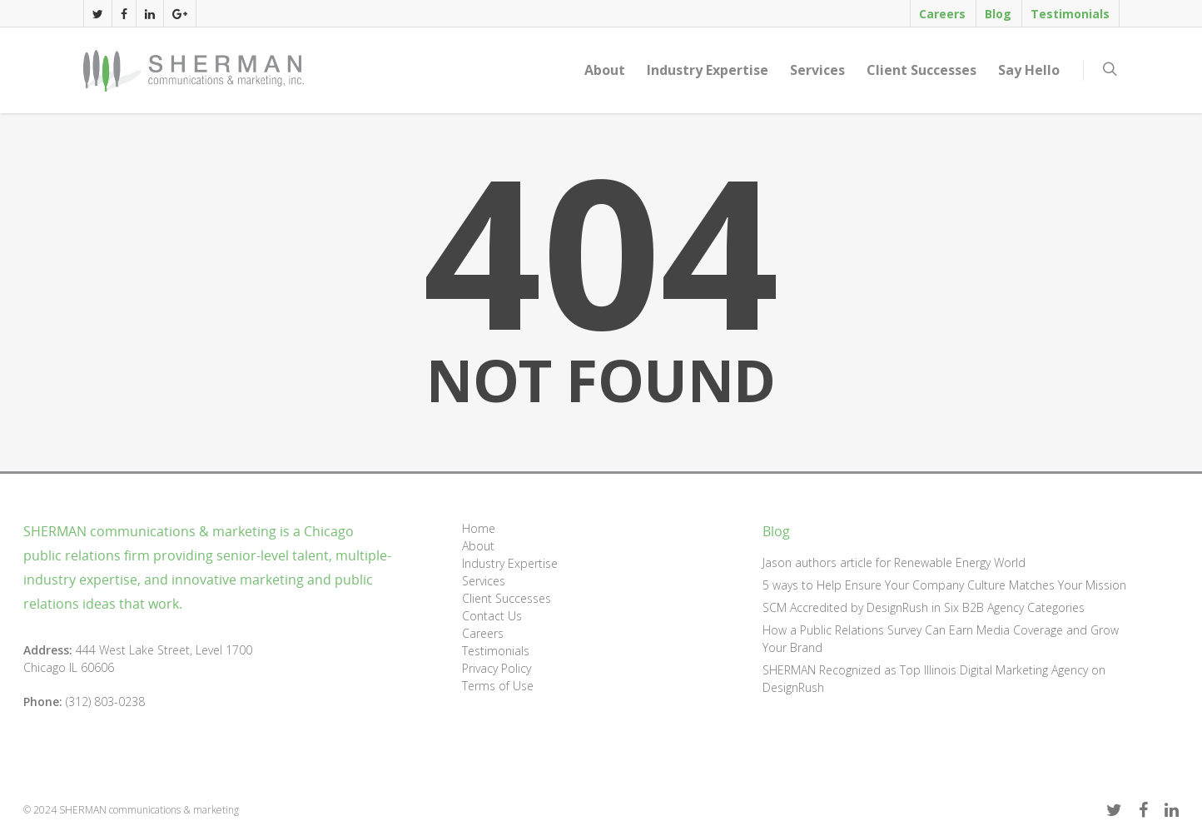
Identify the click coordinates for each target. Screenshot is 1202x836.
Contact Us (492, 616)
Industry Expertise (707, 70)
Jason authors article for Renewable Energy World (894, 562)
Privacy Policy (496, 668)
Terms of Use (498, 686)
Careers (942, 14)
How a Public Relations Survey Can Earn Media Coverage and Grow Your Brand (940, 638)
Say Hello (1029, 70)
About (604, 70)
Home (478, 528)
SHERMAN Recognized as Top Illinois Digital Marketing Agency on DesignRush (933, 678)
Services (817, 70)
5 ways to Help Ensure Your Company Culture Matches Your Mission (944, 585)
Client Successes (921, 70)
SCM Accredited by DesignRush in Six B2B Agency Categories (923, 607)
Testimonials (1070, 14)
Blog (998, 14)
